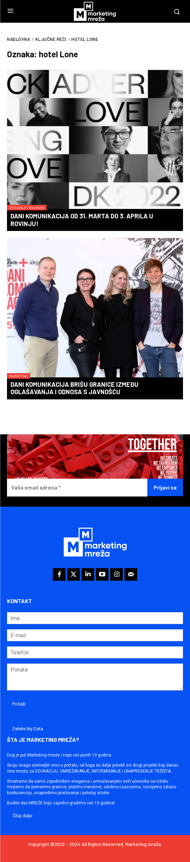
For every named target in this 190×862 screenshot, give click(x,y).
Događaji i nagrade (26, 207)
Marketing (18, 376)
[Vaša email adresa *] (77, 488)
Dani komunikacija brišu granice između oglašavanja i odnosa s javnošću (74, 388)
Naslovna (18, 39)
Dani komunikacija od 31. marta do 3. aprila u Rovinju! (81, 219)
